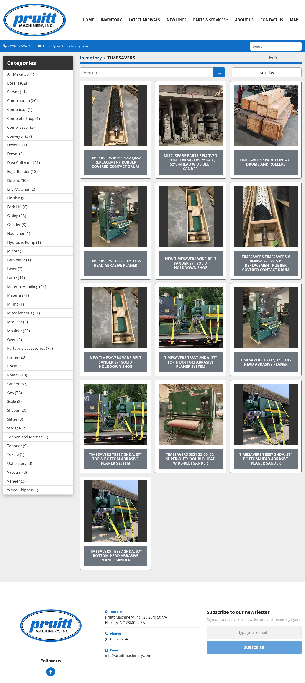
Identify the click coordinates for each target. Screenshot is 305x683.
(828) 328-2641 (19, 46)
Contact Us (271, 19)
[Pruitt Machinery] (51, 625)
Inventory (111, 19)
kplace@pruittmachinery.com (65, 46)
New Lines (176, 19)
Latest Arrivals (144, 19)
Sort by (266, 72)
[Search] (276, 46)
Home (88, 19)
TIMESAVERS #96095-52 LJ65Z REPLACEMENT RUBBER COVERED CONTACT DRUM (115, 162)
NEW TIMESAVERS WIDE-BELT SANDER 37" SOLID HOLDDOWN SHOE (190, 263)
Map (294, 19)
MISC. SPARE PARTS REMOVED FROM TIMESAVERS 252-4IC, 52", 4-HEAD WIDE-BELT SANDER (190, 162)
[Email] (254, 632)
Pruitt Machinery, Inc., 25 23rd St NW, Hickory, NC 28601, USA (137, 620)
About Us (244, 19)
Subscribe (254, 647)
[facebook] (50, 671)
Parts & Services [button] (209, 19)
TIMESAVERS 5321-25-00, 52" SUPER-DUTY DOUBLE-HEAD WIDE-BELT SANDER (190, 459)
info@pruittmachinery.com (128, 655)
